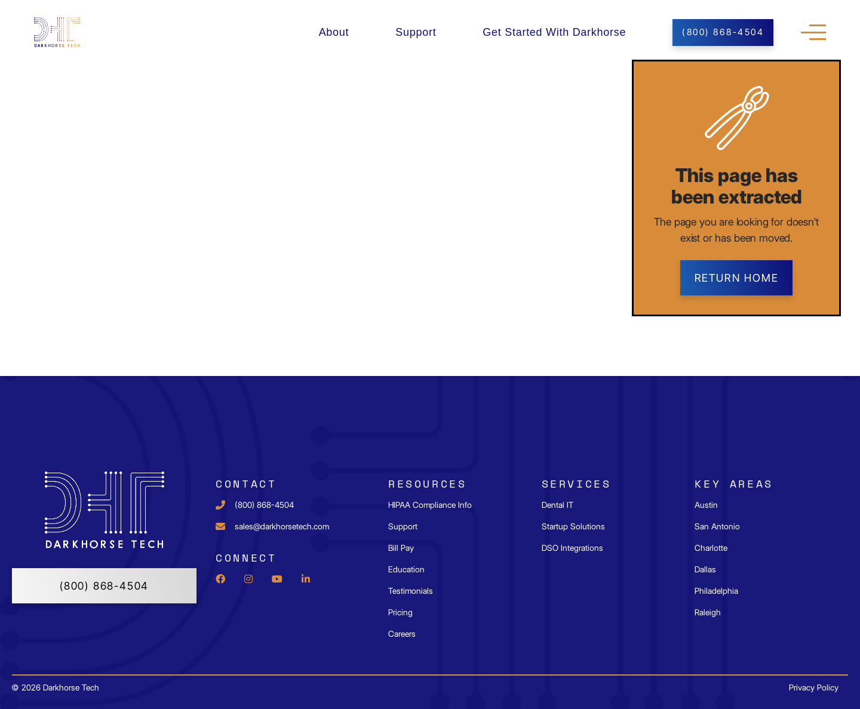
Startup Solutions (573, 526)
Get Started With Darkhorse (554, 32)
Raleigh (708, 612)
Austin (706, 505)
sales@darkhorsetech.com (282, 526)
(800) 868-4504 (104, 585)
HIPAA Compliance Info (430, 505)
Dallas (705, 569)
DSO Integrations (572, 548)
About (334, 32)
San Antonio (717, 526)
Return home (737, 278)
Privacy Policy (813, 687)
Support (415, 32)
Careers (402, 634)
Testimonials (410, 591)
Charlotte (711, 548)
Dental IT (557, 505)
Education (406, 569)
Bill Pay (401, 548)
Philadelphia (716, 591)
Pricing (400, 612)
